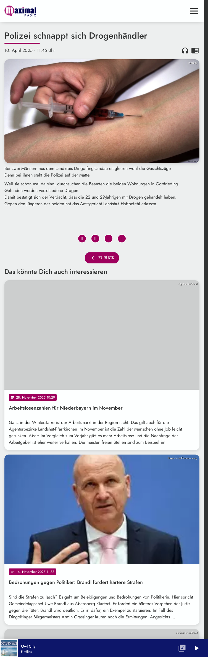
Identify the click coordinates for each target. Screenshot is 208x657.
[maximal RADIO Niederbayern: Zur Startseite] (53, 11)
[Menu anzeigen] (193, 11)
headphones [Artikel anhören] (185, 50)
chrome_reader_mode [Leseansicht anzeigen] (195, 50)
